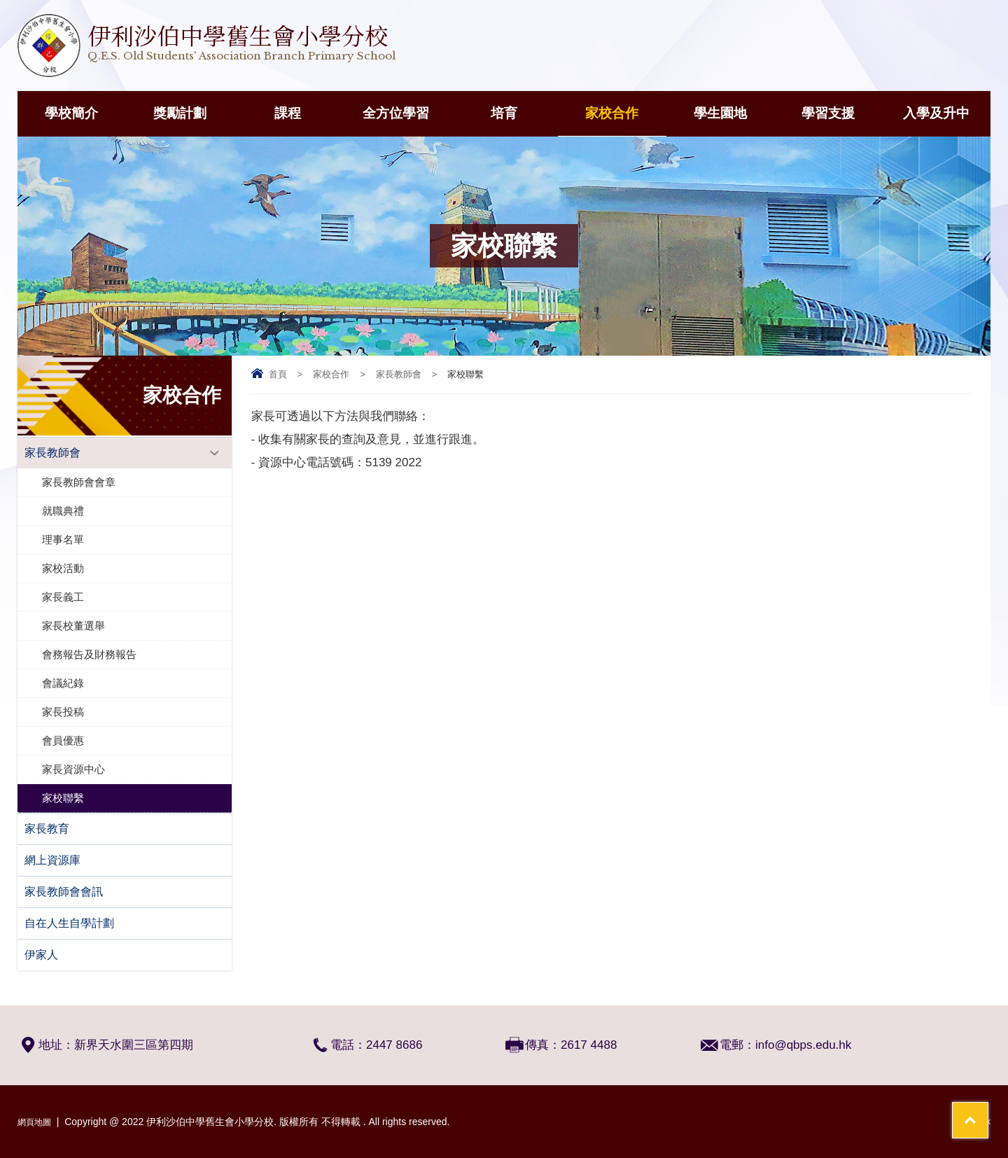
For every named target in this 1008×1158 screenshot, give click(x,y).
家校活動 (63, 568)
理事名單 (63, 539)
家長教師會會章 (78, 482)
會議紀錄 (63, 683)
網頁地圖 (37, 1121)
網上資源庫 (52, 860)
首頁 (278, 374)
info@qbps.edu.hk (803, 1045)
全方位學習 (396, 113)
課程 (287, 113)
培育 (504, 113)
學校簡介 (71, 113)
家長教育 (46, 829)
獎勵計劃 (179, 113)
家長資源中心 (73, 769)
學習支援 (828, 113)
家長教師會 (398, 374)
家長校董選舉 (73, 626)
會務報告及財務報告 (89, 654)
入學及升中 (936, 113)
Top (972, 1095)
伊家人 (41, 955)
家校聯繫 (63, 798)
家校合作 (611, 113)
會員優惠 (63, 740)
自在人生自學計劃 (69, 923)
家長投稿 (63, 712)
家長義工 (63, 597)
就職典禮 (63, 511)
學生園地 (720, 113)
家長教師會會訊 (63, 892)
